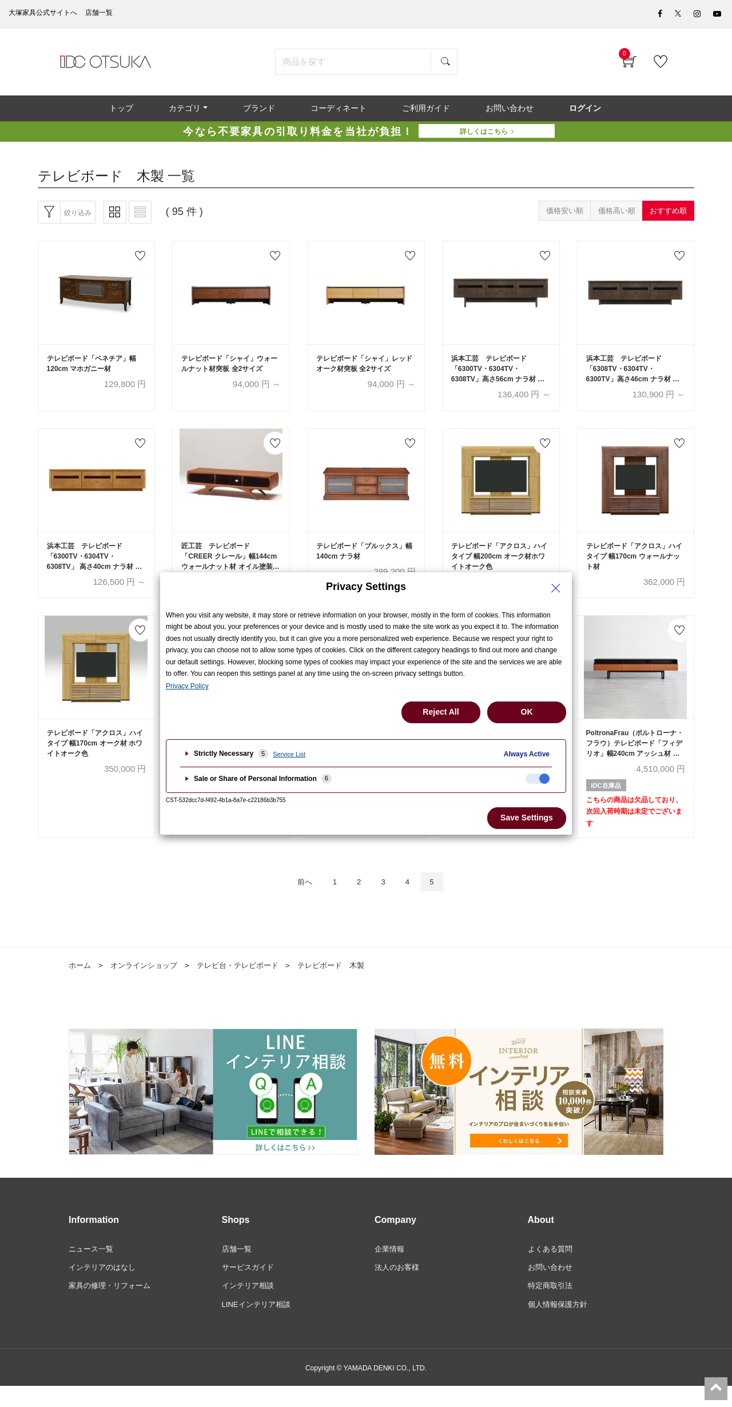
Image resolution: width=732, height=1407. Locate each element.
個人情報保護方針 (560, 1324)
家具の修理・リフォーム (113, 1305)
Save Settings (526, 817)
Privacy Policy (187, 686)
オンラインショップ (148, 982)
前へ (298, 898)
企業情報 (391, 1266)
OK (527, 711)
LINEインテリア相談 (259, 1324)
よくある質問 (552, 1266)
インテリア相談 (250, 1305)
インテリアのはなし (105, 1285)
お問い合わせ (552, 1285)
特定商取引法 (552, 1305)
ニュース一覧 (93, 1266)
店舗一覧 (238, 1266)
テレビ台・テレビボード (248, 982)
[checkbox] (538, 779)
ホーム (81, 982)
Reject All (441, 711)
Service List (289, 754)
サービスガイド (250, 1285)
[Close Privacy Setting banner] (555, 588)
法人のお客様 (399, 1285)
